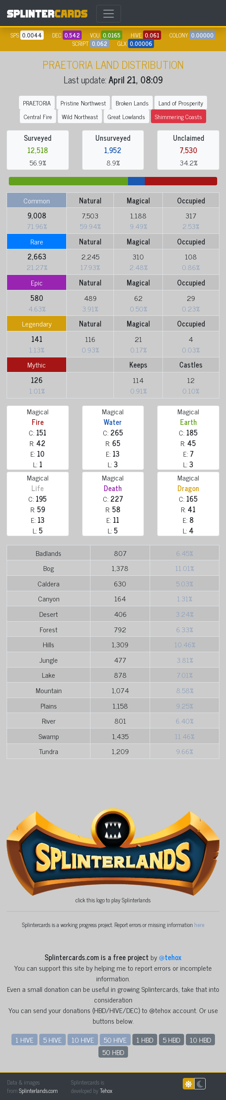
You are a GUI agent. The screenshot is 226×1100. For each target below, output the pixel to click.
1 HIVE (24, 1039)
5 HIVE (52, 1039)
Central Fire (38, 116)
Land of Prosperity (180, 103)
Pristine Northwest (83, 103)
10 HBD (200, 1039)
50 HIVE (115, 1039)
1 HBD (144, 1039)
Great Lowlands (126, 116)
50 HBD (113, 1052)
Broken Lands (132, 103)
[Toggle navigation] (108, 14)
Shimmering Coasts (178, 116)
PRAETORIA (37, 103)
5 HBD (171, 1039)
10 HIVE (83, 1039)
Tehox (106, 1090)
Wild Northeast (80, 116)
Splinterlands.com (38, 1090)
